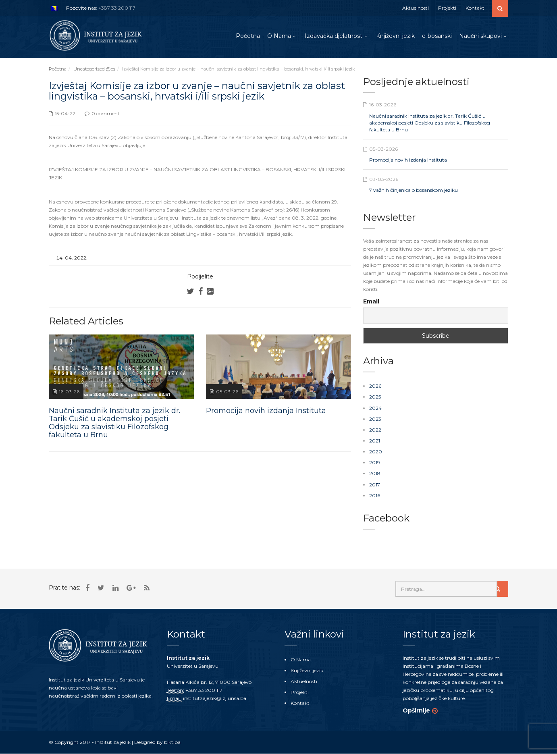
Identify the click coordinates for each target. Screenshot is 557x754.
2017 (374, 485)
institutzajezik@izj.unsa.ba (214, 698)
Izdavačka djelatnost (333, 35)
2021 (374, 441)
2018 (374, 474)
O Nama (279, 35)
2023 (375, 419)
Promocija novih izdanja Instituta (408, 160)
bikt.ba (172, 742)
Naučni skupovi (480, 35)
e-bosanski (437, 35)
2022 (375, 430)
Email (371, 301)
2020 (375, 452)
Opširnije (416, 710)
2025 (375, 397)
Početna (248, 35)
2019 (374, 463)
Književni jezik (395, 35)
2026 (375, 386)
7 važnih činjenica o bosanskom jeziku (413, 190)
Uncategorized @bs (94, 69)
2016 (374, 495)
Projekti (447, 8)
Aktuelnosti (415, 8)
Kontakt (475, 8)
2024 (375, 408)
